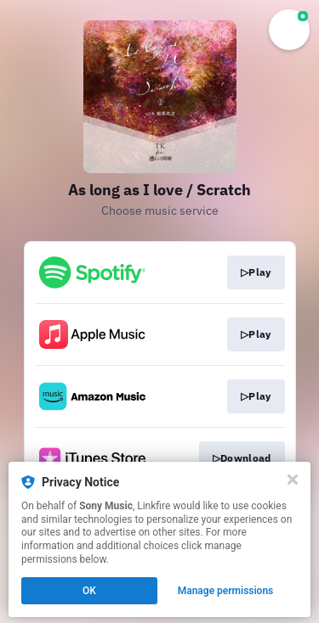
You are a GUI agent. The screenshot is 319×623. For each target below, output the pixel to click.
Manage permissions (226, 591)
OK (89, 591)
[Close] (292, 479)
